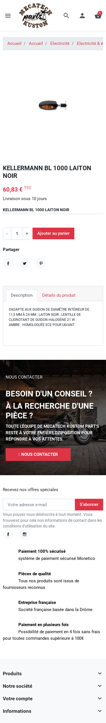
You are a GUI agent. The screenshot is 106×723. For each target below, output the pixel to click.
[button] (66, 16)
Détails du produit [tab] (58, 295)
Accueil (14, 43)
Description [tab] (22, 295)
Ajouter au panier (53, 233)
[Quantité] (17, 234)
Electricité (60, 43)
